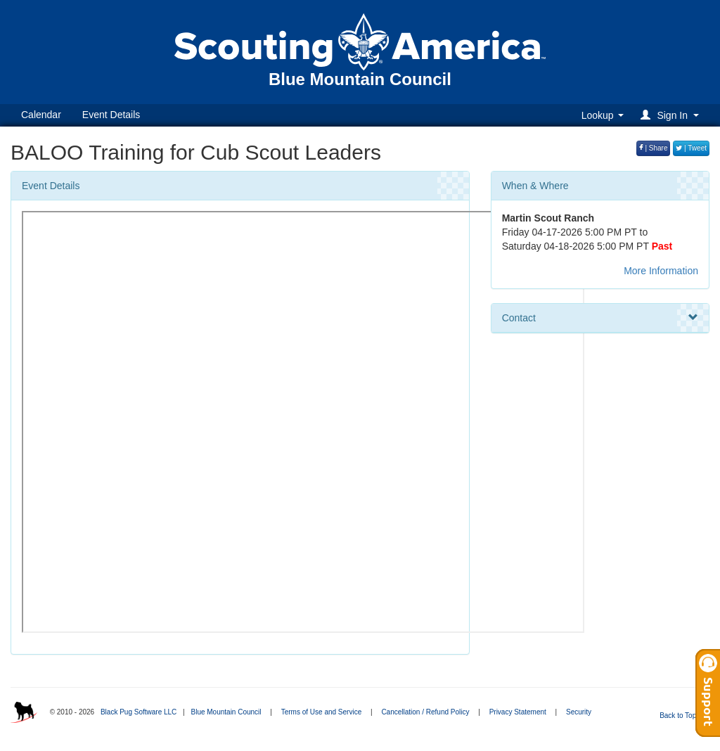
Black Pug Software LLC (138, 712)
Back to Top (682, 715)
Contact (600, 318)
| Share (653, 148)
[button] (671, 115)
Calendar (41, 114)
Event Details (111, 114)
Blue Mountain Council (226, 712)
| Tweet (691, 148)
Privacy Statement (517, 712)
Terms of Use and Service (321, 712)
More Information (661, 270)
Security (578, 712)
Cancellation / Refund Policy (425, 712)
